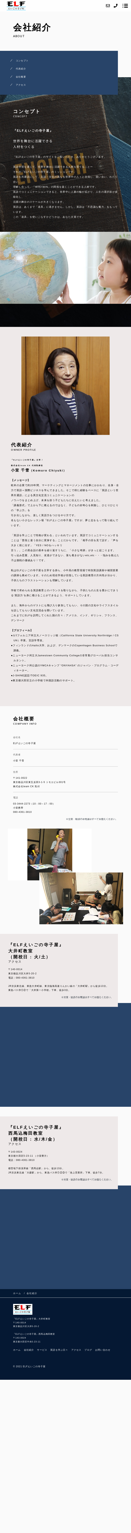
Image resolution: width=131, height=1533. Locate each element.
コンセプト (22, 60)
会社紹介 (29, 1350)
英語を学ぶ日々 (59, 1350)
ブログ (88, 1350)
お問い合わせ (102, 1350)
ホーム (17, 1350)
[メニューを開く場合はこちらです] (125, 6)
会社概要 (21, 76)
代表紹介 (21, 68)
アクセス (21, 85)
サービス (42, 1350)
